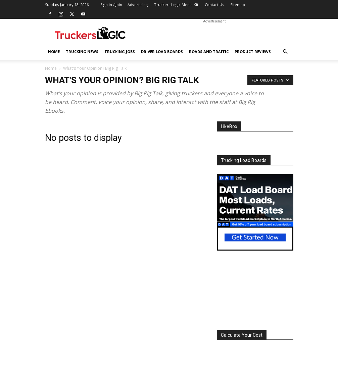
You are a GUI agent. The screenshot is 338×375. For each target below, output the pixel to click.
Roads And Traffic (209, 51)
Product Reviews (253, 51)
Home (54, 51)
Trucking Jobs (119, 51)
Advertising (138, 4)
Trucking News (82, 51)
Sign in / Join (111, 4)
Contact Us (214, 4)
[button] (285, 52)
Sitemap (237, 4)
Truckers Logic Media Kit (176, 4)
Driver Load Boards (162, 51)
